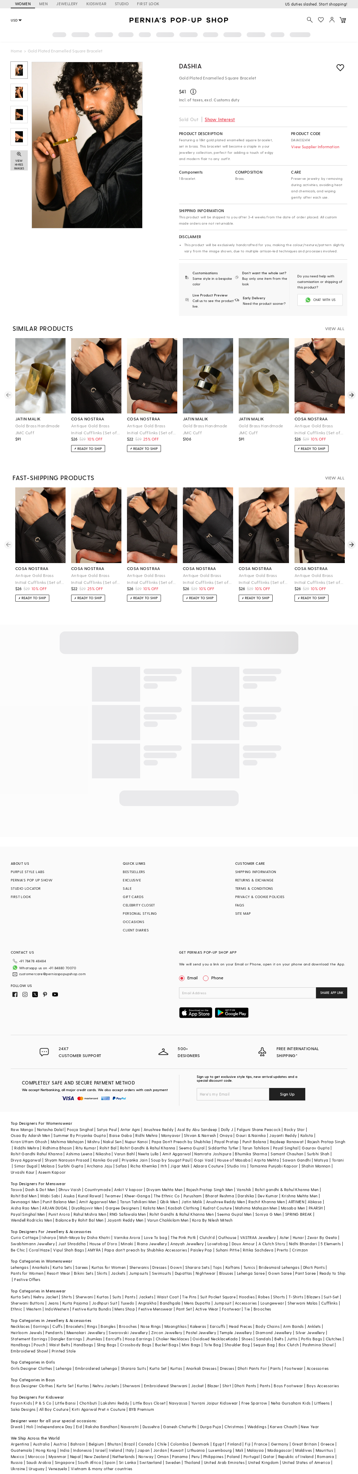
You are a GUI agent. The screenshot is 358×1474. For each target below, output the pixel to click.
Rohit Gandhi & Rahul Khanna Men (182, 1214)
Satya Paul (107, 1129)
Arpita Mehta (266, 1160)
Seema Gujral (192, 1148)
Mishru (93, 1141)
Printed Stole (64, 1351)
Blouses (226, 1273)
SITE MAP (243, 913)
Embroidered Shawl (29, 1351)
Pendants (54, 1332)
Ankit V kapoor (128, 1189)
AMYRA (94, 1250)
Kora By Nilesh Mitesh (212, 1220)
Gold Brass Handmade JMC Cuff (37, 429)
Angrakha (147, 1303)
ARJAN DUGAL (55, 1208)
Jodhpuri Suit (104, 1303)
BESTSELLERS (134, 872)
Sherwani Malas (303, 1303)
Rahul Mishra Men (90, 1214)
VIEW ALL (334, 328)
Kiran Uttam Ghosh (29, 1141)
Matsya (321, 1160)
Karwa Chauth (283, 1426)
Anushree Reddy (159, 1129)
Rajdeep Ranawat (287, 1141)
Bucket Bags (166, 1344)
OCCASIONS (133, 922)
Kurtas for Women (109, 1267)
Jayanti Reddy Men (125, 1220)
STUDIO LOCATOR (26, 888)
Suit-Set (331, 1297)
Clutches (334, 1339)
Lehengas (19, 1267)
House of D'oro (104, 1243)
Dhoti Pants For (252, 1368)
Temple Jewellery (236, 1332)
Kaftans (232, 1267)
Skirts (102, 1273)
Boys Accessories (323, 1385)
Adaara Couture (208, 1166)
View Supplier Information (315, 146)
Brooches (262, 1309)
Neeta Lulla (148, 1153)
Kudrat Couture (217, 1208)
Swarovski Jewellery (128, 1332)
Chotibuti (88, 1403)
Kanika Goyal (105, 1160)
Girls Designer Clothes (31, 1368)
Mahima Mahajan (67, 1141)
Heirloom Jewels (26, 1332)
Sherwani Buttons (27, 1303)
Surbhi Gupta (70, 1166)
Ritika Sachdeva (258, 1250)
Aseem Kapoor (52, 1172)
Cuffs (57, 1326)
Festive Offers (27, 1279)
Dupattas (183, 1273)
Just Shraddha (72, 1243)
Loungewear (272, 1303)
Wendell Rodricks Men (31, 1220)
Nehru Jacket (45, 1297)
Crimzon (300, 1250)
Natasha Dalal (50, 1129)
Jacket (197, 1385)
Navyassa (178, 1403)
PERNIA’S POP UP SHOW (31, 880)
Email (189, 977)
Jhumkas (94, 1339)
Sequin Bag (264, 1344)
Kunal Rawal (89, 1196)
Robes (264, 1297)
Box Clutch (289, 1344)
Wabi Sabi (50, 1196)
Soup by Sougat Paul (170, 1160)
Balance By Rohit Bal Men (80, 1220)
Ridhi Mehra (146, 1135)
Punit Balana (254, 1141)
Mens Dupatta (197, 1303)
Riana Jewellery (152, 1243)
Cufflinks (329, 1303)
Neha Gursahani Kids (291, 1403)
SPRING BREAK (298, 1214)
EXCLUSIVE (132, 880)
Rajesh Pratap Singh (326, 1141)
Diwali (17, 1426)
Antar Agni (130, 1129)
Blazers (313, 1297)
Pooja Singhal (80, 1129)
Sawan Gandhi (296, 1160)
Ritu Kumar (86, 1148)
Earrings (41, 1326)
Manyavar (170, 1135)
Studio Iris (236, 1166)
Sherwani (84, 1297)
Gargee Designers (122, 1208)
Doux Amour (243, 1243)
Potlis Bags (311, 1339)
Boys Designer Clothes (32, 1385)
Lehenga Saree (251, 1273)
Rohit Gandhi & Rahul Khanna (148, 1148)
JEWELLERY (67, 3)
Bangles (108, 1326)
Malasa (47, 1166)
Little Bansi (65, 1403)
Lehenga (64, 1368)
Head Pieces (240, 1326)
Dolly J (227, 1129)
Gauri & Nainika (251, 1135)
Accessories (246, 1303)
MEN (43, 3)
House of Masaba (233, 1160)
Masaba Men (293, 1208)
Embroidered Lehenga (96, 1368)
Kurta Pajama (75, 1303)
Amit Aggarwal (176, 1153)
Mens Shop (124, 1309)
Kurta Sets (62, 1267)
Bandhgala (170, 1303)
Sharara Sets (197, 1267)
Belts (278, 1339)
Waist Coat (168, 1297)
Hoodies (247, 1297)
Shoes (247, 1339)
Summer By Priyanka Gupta (79, 1135)
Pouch (39, 1344)
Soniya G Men (268, 1214)
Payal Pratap (226, 1141)
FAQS (240, 905)
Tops (217, 1267)
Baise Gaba (120, 1135)
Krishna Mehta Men (300, 1196)
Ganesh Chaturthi (179, 1426)
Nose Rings (150, 1326)
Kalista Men (153, 1208)
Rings (92, 1326)
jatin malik (28, 418)
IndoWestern (57, 1309)
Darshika (246, 1196)
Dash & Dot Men (40, 1189)
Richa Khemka (143, 1166)
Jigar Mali (179, 1166)
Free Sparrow (254, 1403)
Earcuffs (217, 1326)
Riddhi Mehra (26, 1148)
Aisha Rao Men (25, 1208)
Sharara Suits (133, 1368)
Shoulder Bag (237, 1344)
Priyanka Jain (134, 1160)
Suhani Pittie (227, 1250)
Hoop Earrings (138, 1339)
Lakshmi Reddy (115, 1403)
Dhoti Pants (314, 1267)
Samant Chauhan (287, 1153)
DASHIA (190, 65)
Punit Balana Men (59, 1201)
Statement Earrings (29, 1339)
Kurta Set (158, 1368)
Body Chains (268, 1326)
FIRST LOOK (148, 3)
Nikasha (103, 1153)
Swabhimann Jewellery (33, 1243)
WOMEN (23, 3)
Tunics (249, 1267)
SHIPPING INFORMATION (255, 872)
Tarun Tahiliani (256, 1148)
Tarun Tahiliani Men (138, 1201)
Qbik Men (169, 1201)
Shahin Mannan (315, 1166)
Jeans (53, 1303)
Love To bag (155, 1237)
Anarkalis (40, 1267)
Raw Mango (22, 1129)
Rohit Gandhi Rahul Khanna (36, 1153)
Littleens (322, 1403)
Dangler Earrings (66, 1339)
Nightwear (206, 1273)
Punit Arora (59, 1214)
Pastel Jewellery (201, 1332)
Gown (176, 1267)
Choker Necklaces (172, 1339)
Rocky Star (294, 1129)
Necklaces (20, 1326)
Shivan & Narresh (200, 1135)
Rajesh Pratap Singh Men (209, 1189)
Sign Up (287, 1093)
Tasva (16, 1189)
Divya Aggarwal (26, 1160)
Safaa (121, 1166)
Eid (79, 1426)
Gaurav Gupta (316, 1148)
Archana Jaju (99, 1166)
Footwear (231, 1309)
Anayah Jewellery (187, 1243)
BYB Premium (141, 1409)
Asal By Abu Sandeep (197, 1129)
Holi (30, 1426)
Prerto (282, 1250)
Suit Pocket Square (218, 1297)
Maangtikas (175, 1326)
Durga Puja (210, 1426)
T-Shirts (296, 1297)
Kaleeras (198, 1326)
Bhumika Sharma (251, 1153)
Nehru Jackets (106, 1385)
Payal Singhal (285, 1148)
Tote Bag (212, 1344)
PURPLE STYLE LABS (28, 872)
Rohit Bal (108, 1148)
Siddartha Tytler (223, 1148)
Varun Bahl (124, 1153)
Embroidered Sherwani (166, 1385)
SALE (127, 888)
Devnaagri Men (25, 1201)
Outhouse (227, 1237)
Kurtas (103, 1297)
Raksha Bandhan (101, 1426)
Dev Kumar (268, 1196)
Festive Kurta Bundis (92, 1309)
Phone (216, 977)
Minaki (127, 1243)
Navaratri (130, 1426)
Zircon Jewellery (166, 1332)
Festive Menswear (155, 1309)
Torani (338, 1160)
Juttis (292, 1339)
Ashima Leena (79, 1153)
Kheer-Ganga (137, 1196)
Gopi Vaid (204, 1160)
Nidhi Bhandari (303, 1243)
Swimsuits (161, 1273)
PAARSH (316, 1208)
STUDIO (122, 3)
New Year (310, 1426)
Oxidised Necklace (210, 1339)
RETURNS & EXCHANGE (254, 880)
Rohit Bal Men (23, 1196)
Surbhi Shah (318, 1153)
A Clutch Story (271, 1243)
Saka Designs (23, 1409)
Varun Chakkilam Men (168, 1220)
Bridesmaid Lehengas (279, 1267)
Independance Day (54, 1426)
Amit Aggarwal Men (98, 1201)
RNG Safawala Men (128, 1214)
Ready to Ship (332, 1273)
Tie (247, 1309)
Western (34, 1309)
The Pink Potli (183, 1237)
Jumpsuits (138, 1273)
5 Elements (331, 1243)
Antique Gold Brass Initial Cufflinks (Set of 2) (94, 429)
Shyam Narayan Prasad (67, 1160)
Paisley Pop (201, 1250)
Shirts (66, 1297)
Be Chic (18, 1250)
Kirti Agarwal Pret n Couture (98, 1409)
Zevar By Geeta (322, 1237)
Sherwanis (139, 1267)
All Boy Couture (53, 1409)
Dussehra (151, 1426)
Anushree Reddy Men (225, 1201)
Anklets (314, 1326)
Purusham (193, 1196)
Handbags (20, 1344)
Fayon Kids (21, 1403)
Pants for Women (27, 1273)
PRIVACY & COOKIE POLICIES (260, 897)
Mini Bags (191, 1344)
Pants (130, 1297)
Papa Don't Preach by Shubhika (181, 1141)
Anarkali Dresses (201, 1368)
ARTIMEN (296, 1201)
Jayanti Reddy (283, 1135)
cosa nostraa (87, 418)
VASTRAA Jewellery (258, 1237)
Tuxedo (127, 1303)
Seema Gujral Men (234, 1214)
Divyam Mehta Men (164, 1189)
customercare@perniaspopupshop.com (52, 974)
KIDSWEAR (96, 3)
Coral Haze (39, 1250)
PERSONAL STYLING (140, 913)
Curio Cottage (24, 1237)
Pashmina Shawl (318, 1344)
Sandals (263, 1339)
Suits (116, 1297)
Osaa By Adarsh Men (30, 1135)
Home (16, 50)
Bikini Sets (83, 1273)
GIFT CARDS (133, 897)
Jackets (118, 1273)
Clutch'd (207, 1237)
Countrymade (98, 1189)
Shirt (226, 1385)
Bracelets (75, 1326)
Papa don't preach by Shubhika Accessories (145, 1250)
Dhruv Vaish (70, 1189)
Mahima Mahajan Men (256, 1208)
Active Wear (206, 1309)
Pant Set (184, 1309)
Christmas (234, 1426)
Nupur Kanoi (136, 1141)
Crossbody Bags (136, 1344)
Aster (284, 1237)
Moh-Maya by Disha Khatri (84, 1237)
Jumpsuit (222, 1303)
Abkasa (315, 1201)
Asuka (69, 1196)
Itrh (164, 1166)
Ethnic (16, 1309)
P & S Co (43, 1403)
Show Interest (220, 119)
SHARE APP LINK (331, 993)
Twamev (113, 1196)
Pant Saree (305, 1273)
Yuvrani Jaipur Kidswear (214, 1403)
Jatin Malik (191, 1201)
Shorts (279, 1297)
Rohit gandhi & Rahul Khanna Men (286, 1189)
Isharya (49, 1237)
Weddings (256, 1426)
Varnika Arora (127, 1237)
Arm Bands (293, 1326)
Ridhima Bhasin (57, 1148)
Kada (233, 1339)
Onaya (226, 1135)
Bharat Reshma (219, 1196)
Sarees (81, 1267)
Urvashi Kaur (23, 1172)
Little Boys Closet (149, 1403)
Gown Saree (280, 1273)
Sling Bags (107, 1344)
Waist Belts (59, 1344)
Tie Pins (189, 1297)
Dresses (159, 1267)
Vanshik (244, 1189)
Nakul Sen (112, 1141)
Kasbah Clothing (183, 1208)
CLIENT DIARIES (136, 930)
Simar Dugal (25, 1166)
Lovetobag (217, 1243)
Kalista (306, 1135)
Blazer (213, 1385)
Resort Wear (58, 1273)
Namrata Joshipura (212, 1153)
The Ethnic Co (167, 1196)
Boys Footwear (288, 1385)
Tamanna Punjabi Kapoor (274, 1166)
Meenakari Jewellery (86, 1332)
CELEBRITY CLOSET (139, 905)
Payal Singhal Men (28, 1214)
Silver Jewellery (310, 1332)
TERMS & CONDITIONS (254, 888)
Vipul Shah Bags (68, 1250)
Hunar (298, 1237)
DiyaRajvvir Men (86, 1208)
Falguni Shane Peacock (259, 1129)
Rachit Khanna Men (266, 1201)
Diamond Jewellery (274, 1332)
